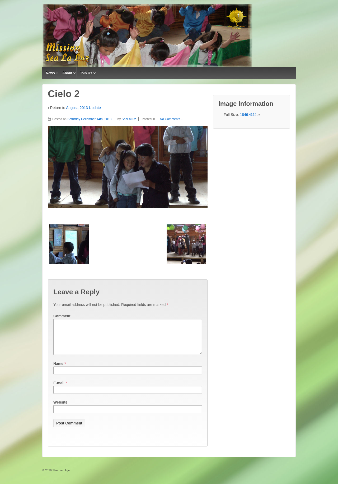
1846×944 (248, 114)
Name (58, 370)
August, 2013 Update (83, 108)
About (67, 73)
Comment (62, 316)
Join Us (86, 73)
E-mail (58, 389)
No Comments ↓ (171, 119)
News (50, 73)
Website (60, 408)
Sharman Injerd (62, 476)
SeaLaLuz (129, 119)
